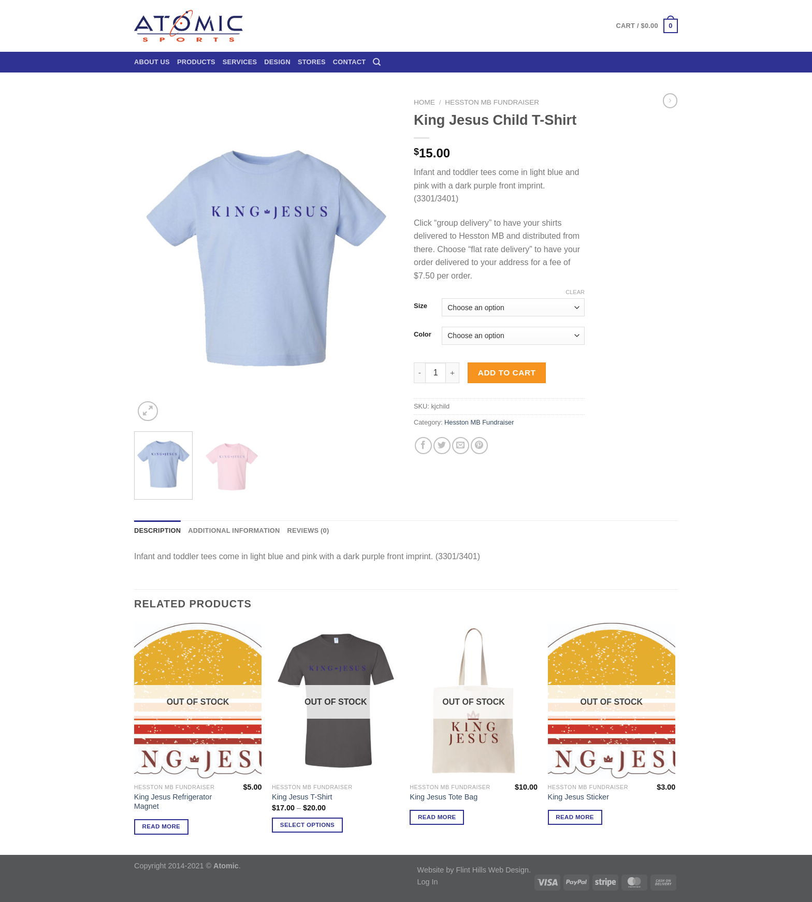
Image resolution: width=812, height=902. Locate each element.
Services (240, 62)
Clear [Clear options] (575, 292)
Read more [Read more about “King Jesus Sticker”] (575, 817)
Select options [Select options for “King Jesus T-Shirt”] (307, 825)
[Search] (377, 62)
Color (422, 334)
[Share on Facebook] (423, 445)
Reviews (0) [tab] (308, 530)
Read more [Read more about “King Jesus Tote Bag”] (437, 817)
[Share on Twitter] (442, 445)
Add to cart (507, 372)
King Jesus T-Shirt (302, 797)
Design (277, 62)
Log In (427, 882)
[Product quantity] (435, 372)
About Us (152, 62)
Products (196, 62)
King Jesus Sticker (578, 797)
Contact (349, 62)
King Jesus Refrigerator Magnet (173, 802)
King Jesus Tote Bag (443, 797)
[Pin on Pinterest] (479, 445)
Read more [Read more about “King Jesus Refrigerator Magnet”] (161, 826)
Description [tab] (157, 530)
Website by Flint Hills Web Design (473, 870)
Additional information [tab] (234, 530)
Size (420, 306)
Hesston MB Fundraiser (492, 102)
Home (424, 102)
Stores (312, 62)
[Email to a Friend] (460, 445)
